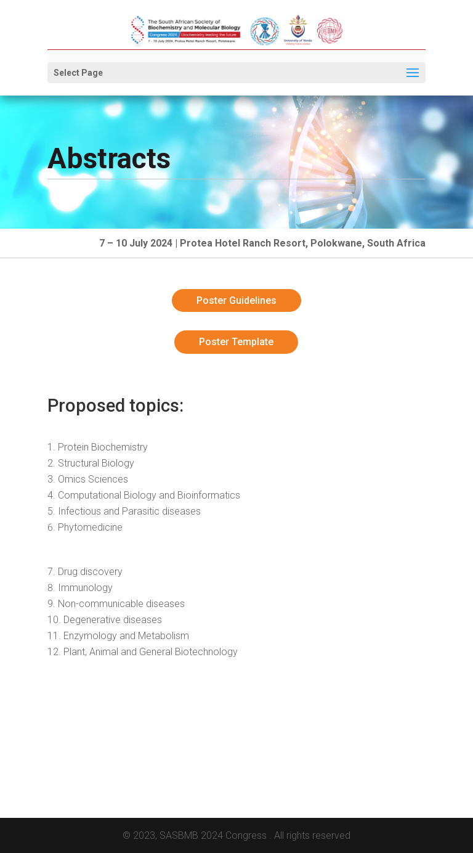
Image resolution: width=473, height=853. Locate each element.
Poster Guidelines (236, 300)
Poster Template (236, 342)
